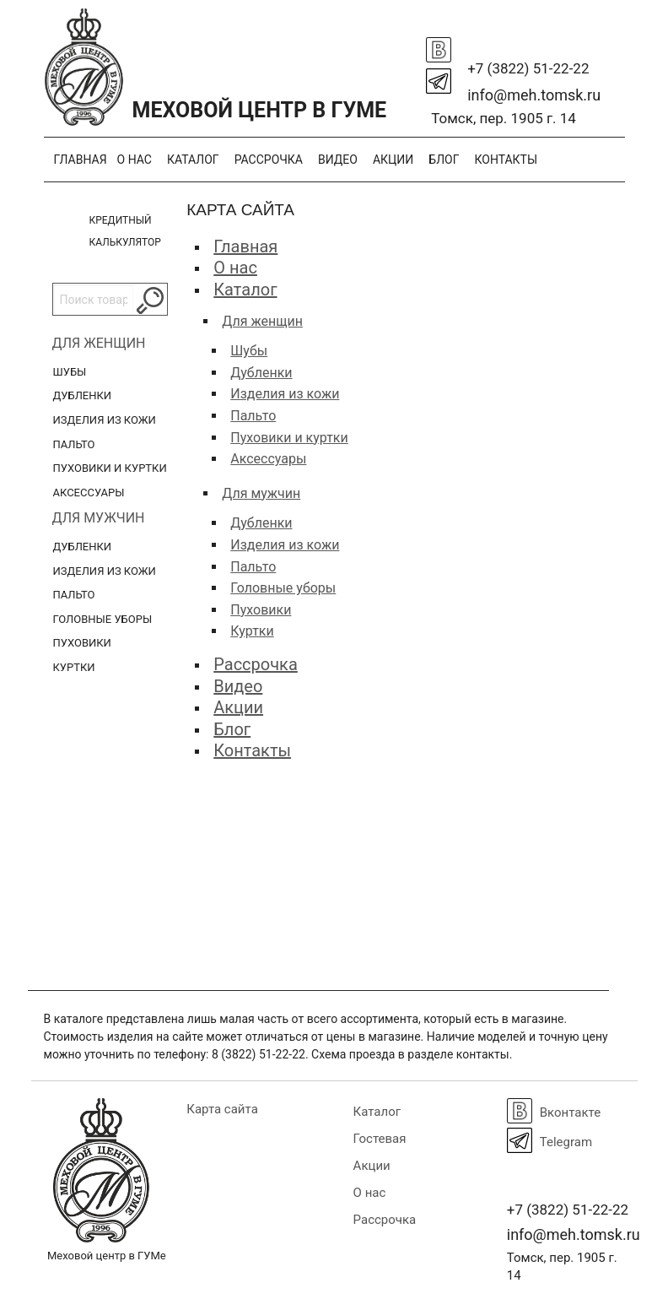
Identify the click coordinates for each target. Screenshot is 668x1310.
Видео (338, 159)
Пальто (74, 444)
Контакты (505, 159)
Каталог (193, 159)
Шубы (70, 371)
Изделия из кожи (104, 420)
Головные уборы (103, 619)
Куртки (74, 667)
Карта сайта (222, 1109)
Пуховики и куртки (110, 468)
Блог (443, 159)
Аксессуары (89, 492)
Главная (80, 159)
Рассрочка (268, 159)
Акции (393, 159)
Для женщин (99, 343)
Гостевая (380, 1138)
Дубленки (82, 395)
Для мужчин (98, 518)
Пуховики (82, 642)
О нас (134, 159)
